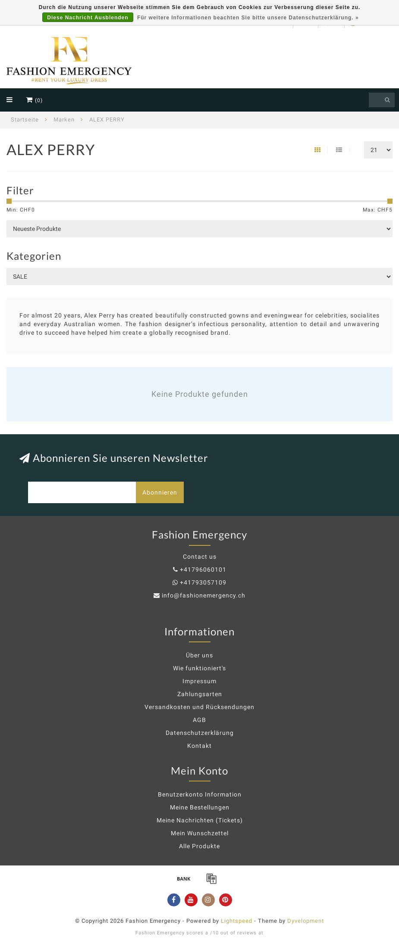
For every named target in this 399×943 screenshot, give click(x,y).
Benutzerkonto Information (200, 794)
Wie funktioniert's (199, 668)
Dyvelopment (305, 921)
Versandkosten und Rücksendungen (199, 706)
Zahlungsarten (199, 694)
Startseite (25, 119)
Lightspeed (236, 921)
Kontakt (199, 745)
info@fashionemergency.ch (203, 595)
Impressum (199, 681)
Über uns (199, 655)
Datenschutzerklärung (200, 732)
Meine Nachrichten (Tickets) (200, 820)
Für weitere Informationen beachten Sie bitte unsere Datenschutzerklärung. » (248, 18)
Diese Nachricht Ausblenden (87, 18)
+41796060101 (203, 569)
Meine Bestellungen (199, 807)
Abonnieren (159, 492)
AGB (199, 719)
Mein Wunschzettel (200, 833)
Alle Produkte (199, 846)
